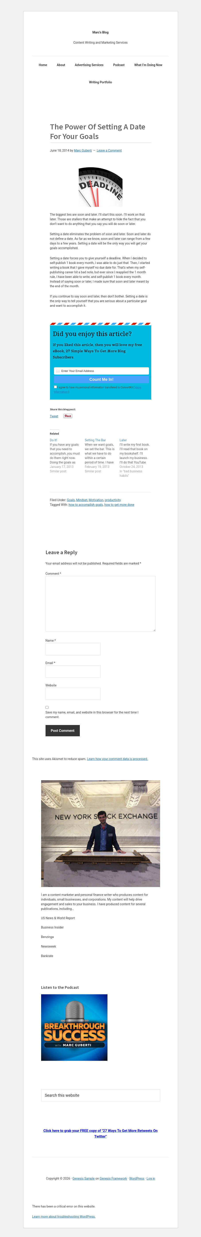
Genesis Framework (113, 1178)
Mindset (81, 500)
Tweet (54, 416)
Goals (71, 500)
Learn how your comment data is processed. (117, 759)
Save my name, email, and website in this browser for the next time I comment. (92, 715)
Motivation (96, 500)
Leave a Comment (109, 150)
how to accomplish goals (86, 504)
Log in (151, 1178)
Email (50, 663)
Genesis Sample (84, 1178)
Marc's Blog (100, 32)
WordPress (136, 1178)
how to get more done (119, 504)
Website (51, 685)
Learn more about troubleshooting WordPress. (64, 1216)
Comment (53, 573)
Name (51, 640)
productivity (113, 500)
